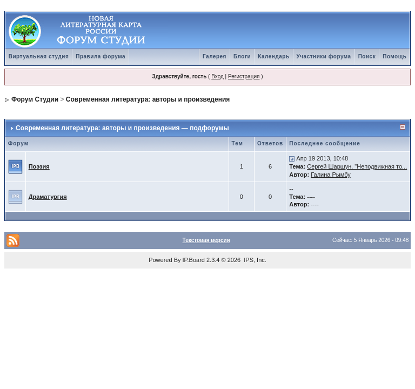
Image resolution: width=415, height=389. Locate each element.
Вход (217, 76)
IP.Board (194, 260)
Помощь (394, 56)
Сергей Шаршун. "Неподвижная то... (357, 166)
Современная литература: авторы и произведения (148, 99)
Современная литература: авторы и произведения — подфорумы (122, 128)
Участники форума (324, 56)
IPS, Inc (254, 260)
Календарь (273, 56)
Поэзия (39, 166)
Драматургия (48, 196)
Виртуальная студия (39, 56)
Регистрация (243, 76)
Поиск (367, 56)
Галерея (214, 56)
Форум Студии (34, 99)
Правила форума (100, 56)
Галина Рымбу (331, 174)
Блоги (242, 56)
